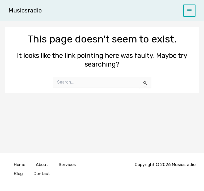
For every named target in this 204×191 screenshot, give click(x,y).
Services (67, 164)
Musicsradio (25, 10)
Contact (41, 173)
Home (19, 164)
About (42, 164)
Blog (18, 173)
